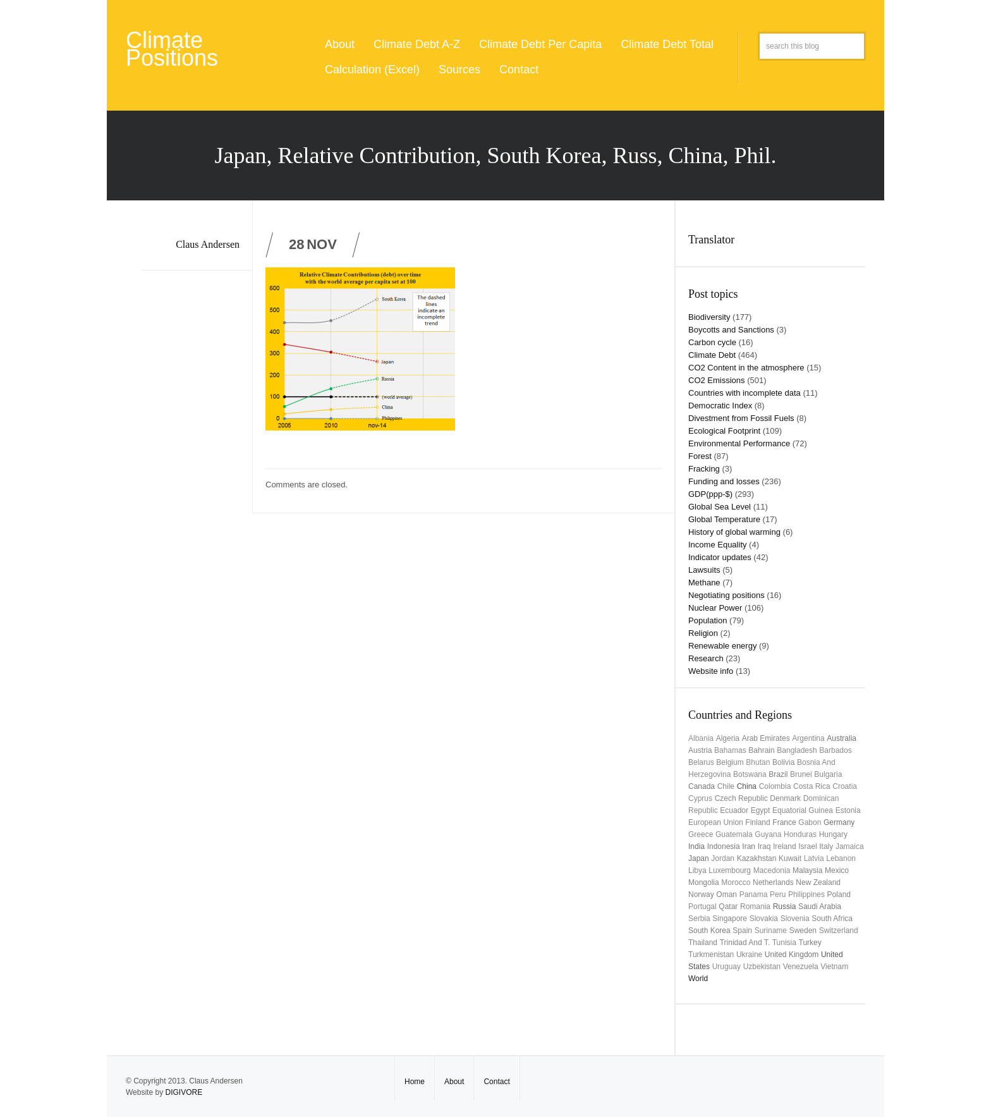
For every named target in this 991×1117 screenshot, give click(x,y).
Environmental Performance (739, 443)
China (747, 786)
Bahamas (730, 750)
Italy (826, 846)
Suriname (771, 930)
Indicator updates (719, 557)
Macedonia (772, 870)
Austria (700, 750)
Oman (726, 894)
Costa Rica (811, 786)
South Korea (709, 930)
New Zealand (818, 882)
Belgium (729, 762)
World (698, 978)
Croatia (844, 786)
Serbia (699, 918)
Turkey (810, 942)
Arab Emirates (766, 738)
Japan (698, 858)
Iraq (764, 846)
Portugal (702, 906)
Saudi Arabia (819, 906)
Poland (839, 894)
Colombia (775, 786)
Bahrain (761, 750)
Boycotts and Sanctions (731, 329)
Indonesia (723, 846)
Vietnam (834, 966)
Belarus (701, 762)
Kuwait (790, 858)
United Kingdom (791, 954)
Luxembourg (729, 870)
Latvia (814, 858)
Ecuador (734, 810)
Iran (748, 846)
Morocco (735, 882)
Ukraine (749, 954)
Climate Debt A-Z (417, 44)
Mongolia (703, 882)
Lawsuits (704, 570)
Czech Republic (741, 798)
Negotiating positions (726, 595)
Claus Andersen (208, 244)
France (784, 822)
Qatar (728, 906)
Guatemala (734, 834)
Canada (701, 786)
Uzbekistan (762, 966)
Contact (518, 69)
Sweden (803, 930)
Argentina (808, 738)
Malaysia (807, 870)
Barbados (835, 750)
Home (414, 1081)
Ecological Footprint (724, 431)
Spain (742, 930)
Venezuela (800, 966)
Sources (459, 69)
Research (706, 658)
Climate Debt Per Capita (540, 44)
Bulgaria (828, 774)
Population (707, 620)
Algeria (727, 738)
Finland (757, 822)
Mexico (837, 870)
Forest (700, 456)
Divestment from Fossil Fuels (741, 418)
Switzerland (838, 930)
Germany (839, 822)
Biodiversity (709, 317)
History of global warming (734, 532)
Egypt (760, 810)
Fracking (704, 468)
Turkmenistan (711, 954)
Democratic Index (720, 405)
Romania (755, 906)
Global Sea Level (719, 506)
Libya (697, 870)
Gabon (809, 822)
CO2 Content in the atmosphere (746, 367)
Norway (701, 894)
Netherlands (773, 882)
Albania (701, 738)
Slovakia (764, 918)
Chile (725, 786)
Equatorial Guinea (802, 810)
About (340, 44)
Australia (841, 738)
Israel (807, 846)
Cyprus (700, 798)
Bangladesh (797, 750)
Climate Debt (712, 355)
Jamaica (850, 846)
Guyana (768, 834)
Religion (703, 633)
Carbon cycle (712, 342)
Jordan (722, 858)
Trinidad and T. (745, 942)
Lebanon (841, 858)
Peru (778, 894)
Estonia (848, 810)
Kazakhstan (757, 858)
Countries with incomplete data (744, 393)
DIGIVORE (183, 1092)
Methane (704, 582)
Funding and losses (724, 481)
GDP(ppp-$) (710, 494)
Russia (784, 906)
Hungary (833, 834)
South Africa (832, 918)
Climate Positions (172, 49)
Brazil (778, 774)
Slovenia (795, 918)
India (696, 846)
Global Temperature (724, 519)
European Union (715, 822)
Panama (753, 894)
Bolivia (783, 762)
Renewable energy (722, 645)
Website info (710, 671)
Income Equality (717, 544)
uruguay (726, 966)
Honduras (800, 834)
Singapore (729, 918)
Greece (700, 834)
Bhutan (758, 762)
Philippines (806, 894)
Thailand (702, 942)
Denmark (785, 798)
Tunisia (784, 942)
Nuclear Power (715, 608)
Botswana (750, 774)
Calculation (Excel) (372, 69)
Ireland (784, 846)
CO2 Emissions (716, 380)
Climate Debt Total (667, 44)
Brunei (801, 774)
